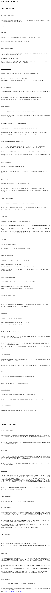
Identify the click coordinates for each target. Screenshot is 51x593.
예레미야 (21, 591)
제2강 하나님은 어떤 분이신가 (9, 591)
